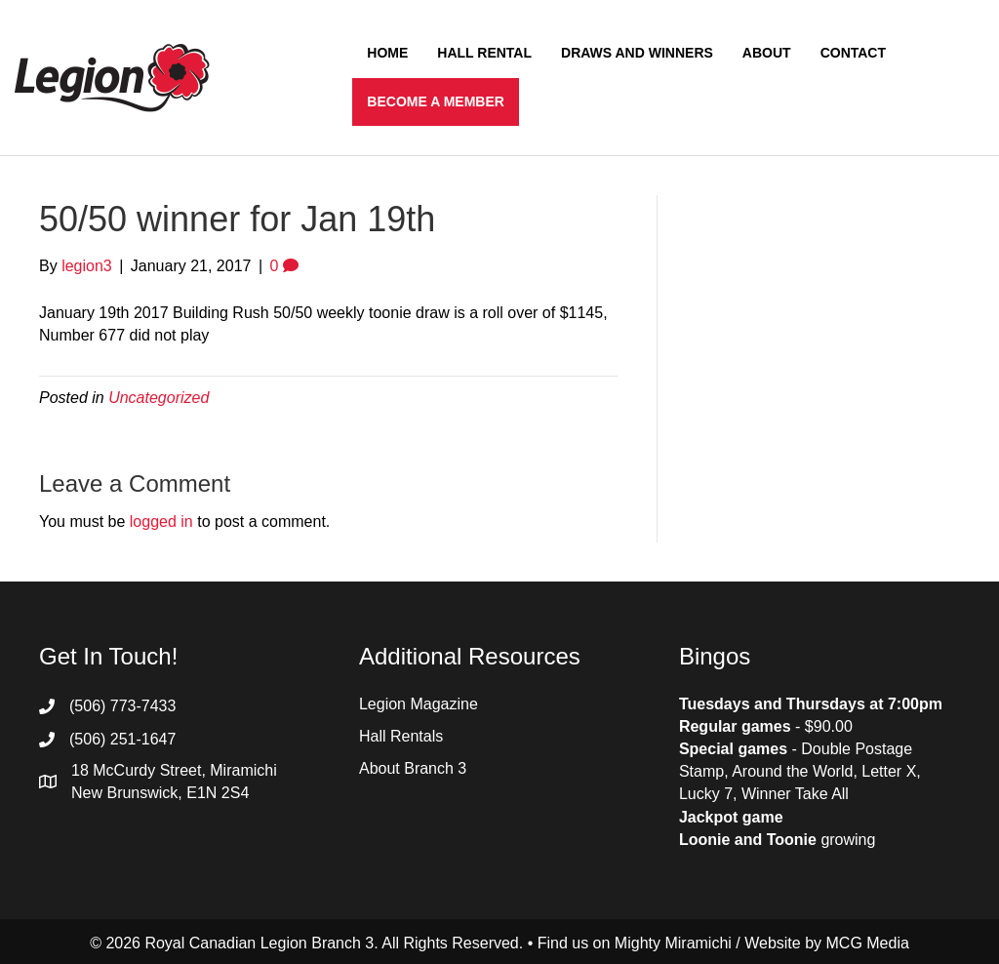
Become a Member (435, 101)
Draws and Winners (637, 52)
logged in (161, 521)
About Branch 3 (412, 768)
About (766, 52)
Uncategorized (158, 397)
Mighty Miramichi (673, 943)
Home (387, 52)
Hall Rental (484, 52)
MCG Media (867, 943)
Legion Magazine (418, 704)
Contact (853, 52)
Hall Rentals (401, 736)
